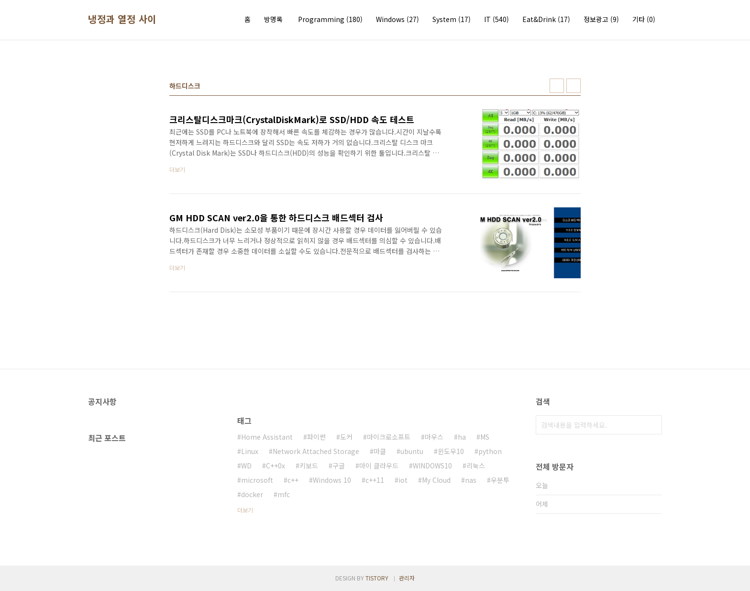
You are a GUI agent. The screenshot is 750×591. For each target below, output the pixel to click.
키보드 (308, 465)
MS (484, 437)
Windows (397, 19)
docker (252, 494)
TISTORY (376, 578)
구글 (338, 465)
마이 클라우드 (378, 465)
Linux (249, 451)
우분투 (500, 480)
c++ (292, 480)
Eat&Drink (546, 19)
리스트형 (573, 86)
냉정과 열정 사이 (122, 19)
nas (470, 480)
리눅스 (475, 465)
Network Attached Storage (316, 451)
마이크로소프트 (388, 437)
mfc (283, 494)
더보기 (245, 510)
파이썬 (316, 437)
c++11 (374, 480)
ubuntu (411, 451)
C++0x (275, 465)
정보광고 (601, 19)
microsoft (257, 480)
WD (246, 465)
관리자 (407, 578)
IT (496, 19)
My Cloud (436, 480)
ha (462, 437)
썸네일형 (557, 86)
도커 (346, 437)
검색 (652, 425)
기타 (643, 19)
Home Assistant (267, 437)
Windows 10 (332, 480)
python (490, 451)
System (451, 19)
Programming (330, 19)
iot (403, 480)
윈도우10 (451, 451)
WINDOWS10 (432, 465)
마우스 (434, 437)
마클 (380, 451)
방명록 (273, 19)
